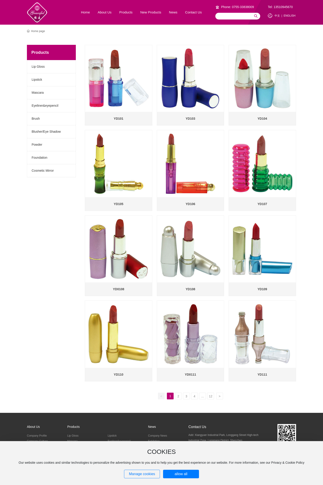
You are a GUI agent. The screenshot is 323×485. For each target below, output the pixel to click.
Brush (36, 118)
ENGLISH (289, 15)
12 (210, 396)
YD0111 (190, 374)
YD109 (262, 289)
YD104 (262, 118)
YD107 (262, 204)
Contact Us (197, 427)
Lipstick (37, 79)
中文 (277, 15)
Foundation (39, 157)
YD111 (262, 374)
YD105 (118, 204)
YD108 (190, 289)
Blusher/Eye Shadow (46, 131)
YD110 (118, 374)
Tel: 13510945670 (280, 7)
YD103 (190, 118)
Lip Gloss (38, 66)
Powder (37, 144)
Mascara (38, 92)
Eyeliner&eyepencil (45, 105)
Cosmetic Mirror (43, 170)
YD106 (190, 204)
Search (255, 16)
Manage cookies (142, 474)
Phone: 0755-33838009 (237, 7)
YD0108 (118, 289)
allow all (181, 474)
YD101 (118, 118)
